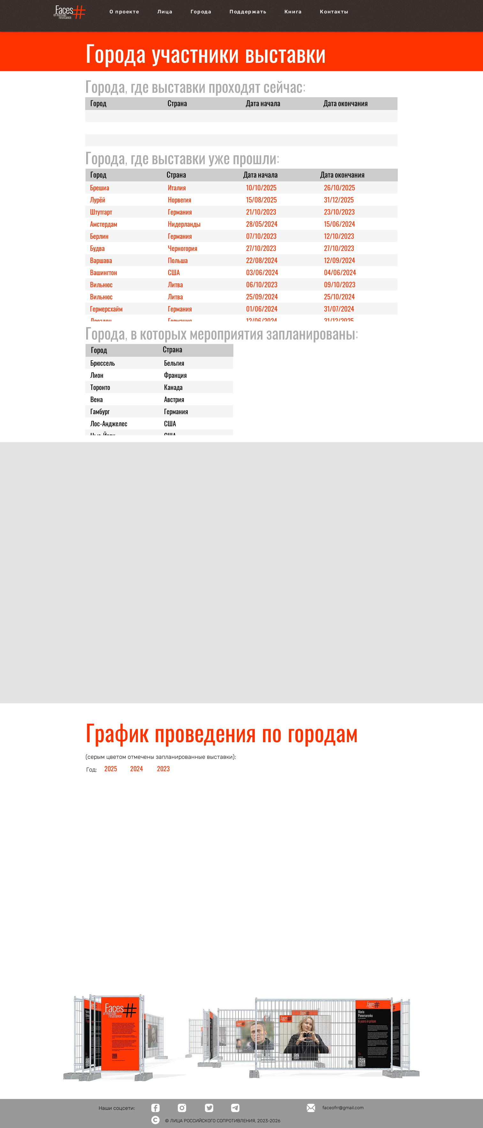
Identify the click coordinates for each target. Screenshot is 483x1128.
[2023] (164, 768)
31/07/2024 (339, 308)
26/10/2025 (339, 187)
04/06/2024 (340, 272)
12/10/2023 (339, 236)
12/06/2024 (261, 321)
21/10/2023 (261, 211)
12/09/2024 (339, 260)
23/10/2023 (339, 211)
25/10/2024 (339, 296)
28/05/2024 (261, 224)
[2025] (112, 768)
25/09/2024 (262, 296)
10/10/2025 (261, 187)
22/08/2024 (261, 260)
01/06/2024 (261, 308)
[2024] (137, 768)
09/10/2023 (339, 284)
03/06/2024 (262, 272)
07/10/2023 (261, 236)
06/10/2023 (261, 284)
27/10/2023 (261, 248)
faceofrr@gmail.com (343, 1107)
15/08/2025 (261, 199)
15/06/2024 (339, 224)
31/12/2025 (339, 199)
